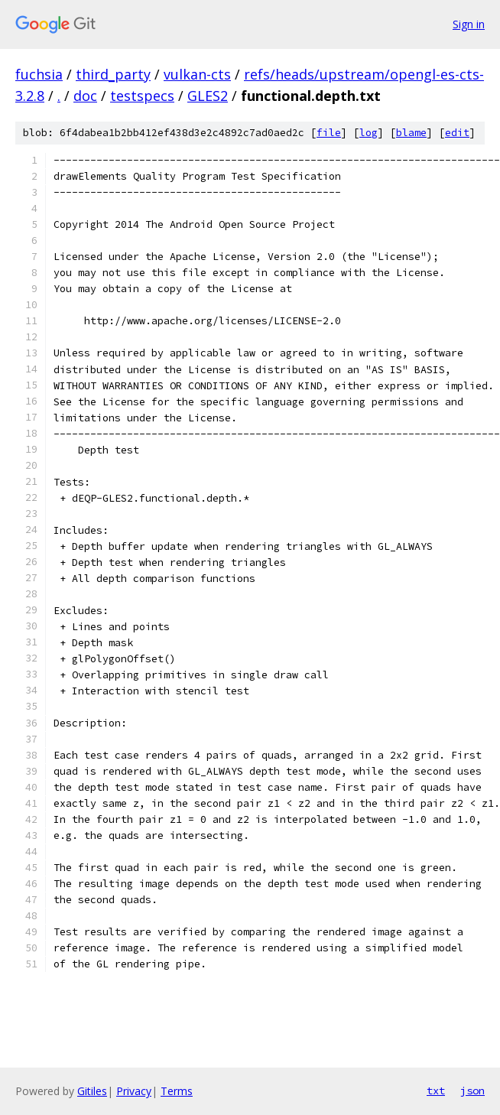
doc (85, 95)
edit (457, 132)
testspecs (142, 95)
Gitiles (92, 1091)
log (368, 132)
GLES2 (207, 95)
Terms (177, 1091)
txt (436, 1090)
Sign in (469, 24)
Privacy (133, 1091)
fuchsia (39, 74)
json (472, 1090)
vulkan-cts (197, 74)
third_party (113, 74)
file (329, 132)
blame (411, 132)
